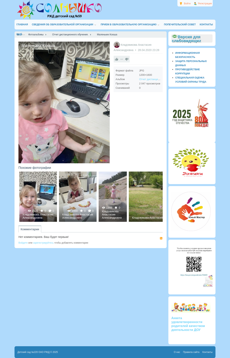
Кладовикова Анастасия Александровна (94, 216)
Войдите (23, 242)
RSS (161, 238)
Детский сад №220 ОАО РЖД (33, 352)
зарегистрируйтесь (43, 242)
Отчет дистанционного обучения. (158, 79)
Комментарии (30, 229)
